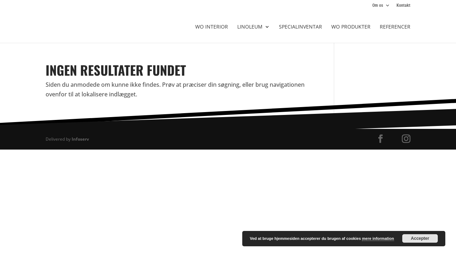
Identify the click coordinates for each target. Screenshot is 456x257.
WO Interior (211, 27)
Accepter (420, 238)
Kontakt (403, 5)
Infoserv (80, 139)
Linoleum (250, 27)
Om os (377, 5)
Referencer (395, 27)
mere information (378, 238)
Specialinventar (300, 27)
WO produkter (350, 27)
